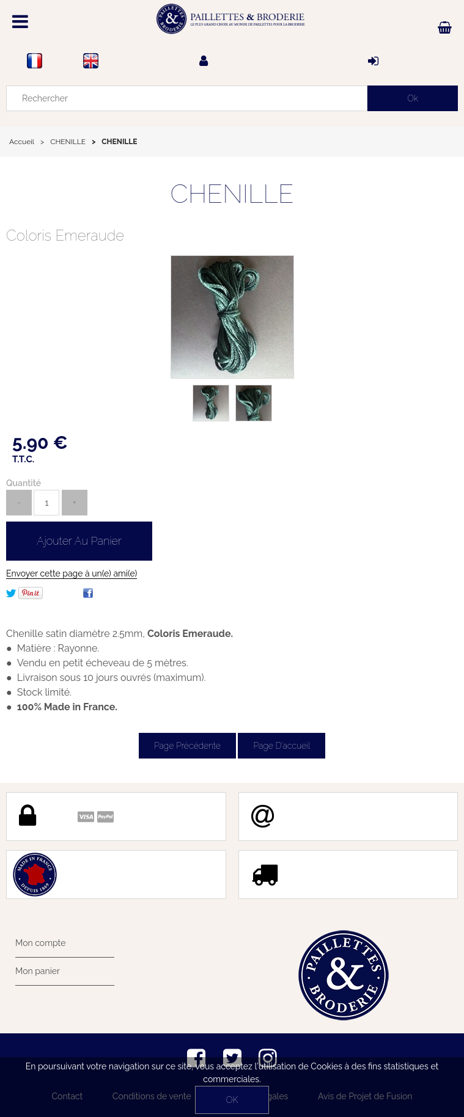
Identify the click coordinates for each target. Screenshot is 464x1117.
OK (232, 1100)
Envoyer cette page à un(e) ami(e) (71, 573)
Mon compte (40, 943)
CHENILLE (231, 194)
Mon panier (37, 971)
